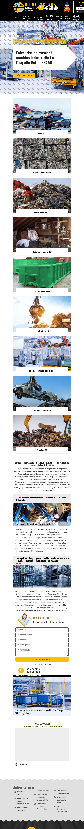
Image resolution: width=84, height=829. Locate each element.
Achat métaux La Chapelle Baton (62, 800)
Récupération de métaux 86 (38, 18)
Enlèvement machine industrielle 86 (77, 18)
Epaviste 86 (17, 18)
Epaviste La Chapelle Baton (63, 792)
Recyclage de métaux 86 (27, 18)
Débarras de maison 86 (49, 18)
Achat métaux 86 (67, 18)
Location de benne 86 (59, 18)
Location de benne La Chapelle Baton (43, 806)
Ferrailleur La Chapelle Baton (23, 793)
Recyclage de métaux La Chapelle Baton (23, 801)
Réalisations (24, 75)
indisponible (51, 6)
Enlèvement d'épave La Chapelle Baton (63, 809)
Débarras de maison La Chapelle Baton (43, 797)
